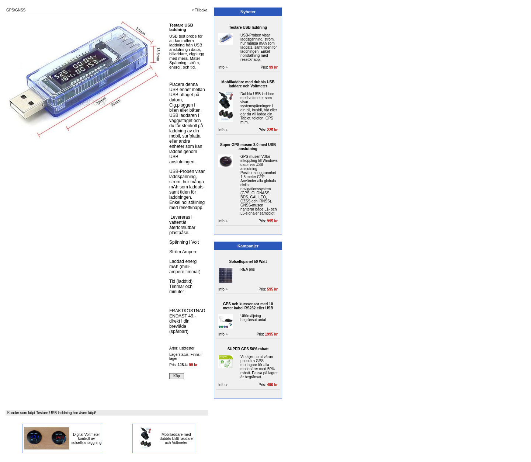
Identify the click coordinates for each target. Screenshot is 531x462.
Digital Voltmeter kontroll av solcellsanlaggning (87, 439)
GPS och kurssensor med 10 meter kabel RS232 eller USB (248, 306)
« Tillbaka (199, 10)
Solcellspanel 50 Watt (248, 262)
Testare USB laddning (248, 27)
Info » (223, 67)
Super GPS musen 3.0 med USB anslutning (248, 147)
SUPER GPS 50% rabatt (248, 349)
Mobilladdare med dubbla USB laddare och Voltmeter (176, 439)
